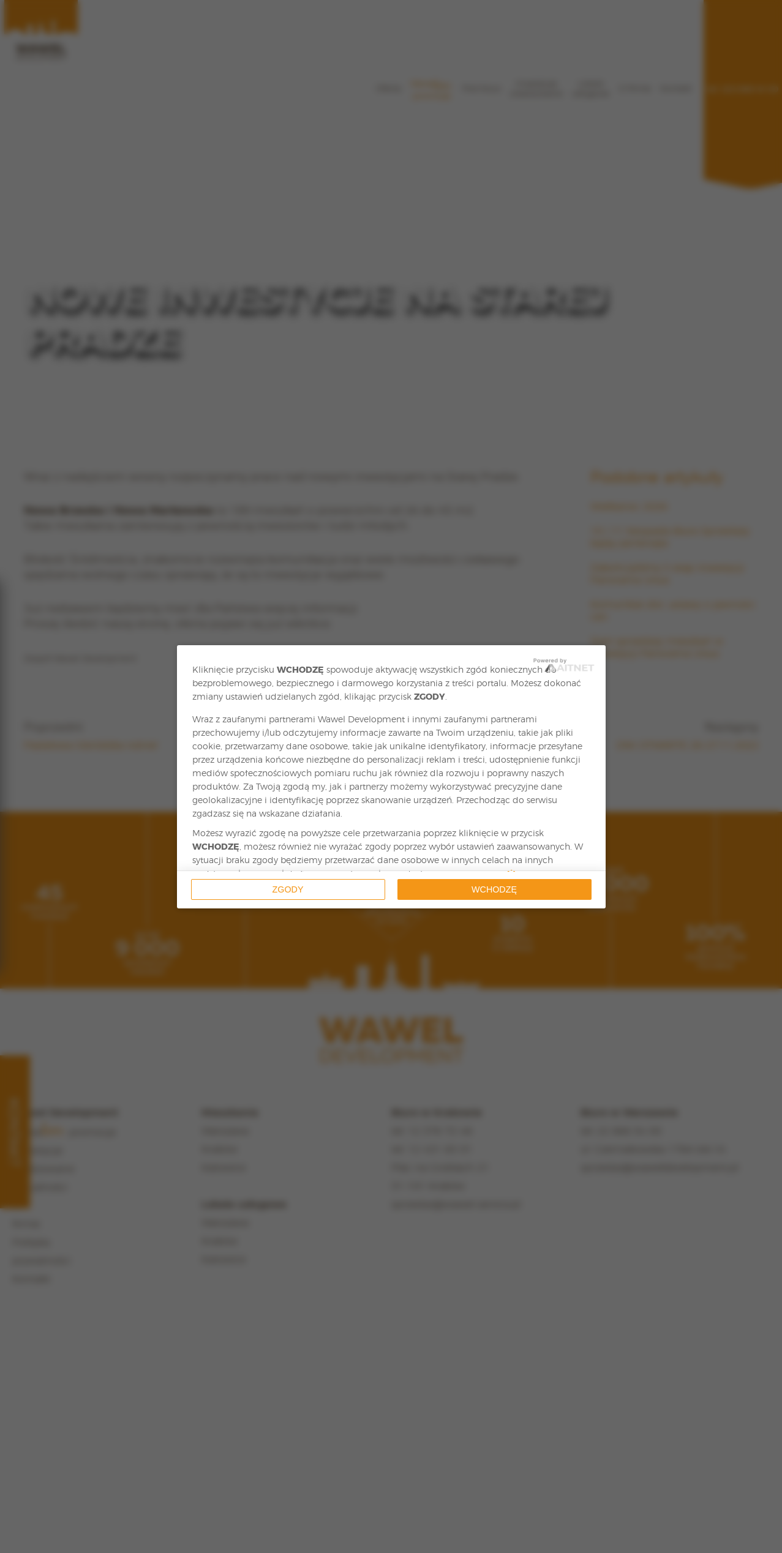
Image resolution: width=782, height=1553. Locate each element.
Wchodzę (494, 889)
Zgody (288, 889)
